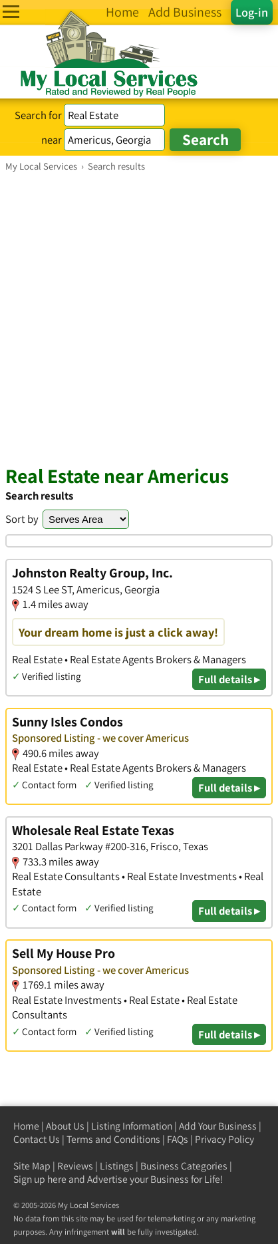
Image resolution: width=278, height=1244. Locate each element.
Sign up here (40, 1179)
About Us (65, 1126)
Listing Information (131, 1126)
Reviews (75, 1166)
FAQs (177, 1139)
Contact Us (36, 1139)
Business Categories (183, 1166)
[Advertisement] (139, 318)
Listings (117, 1166)
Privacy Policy (224, 1139)
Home (26, 1126)
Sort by (22, 519)
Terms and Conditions (113, 1139)
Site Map (32, 1166)
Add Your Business (218, 1126)
